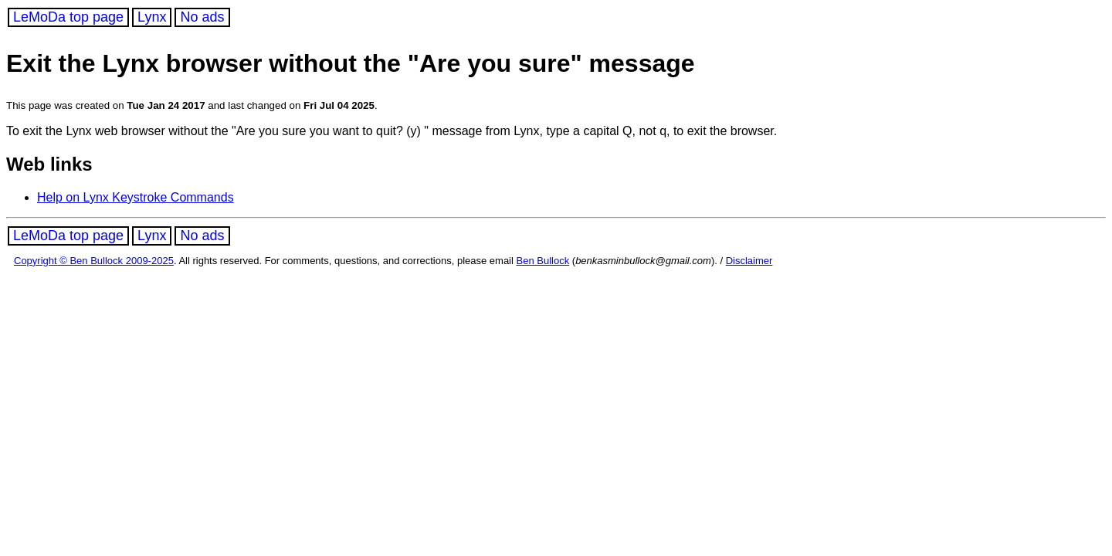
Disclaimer (749, 260)
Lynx (151, 17)
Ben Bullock (543, 260)
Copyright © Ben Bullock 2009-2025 (94, 260)
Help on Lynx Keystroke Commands (135, 197)
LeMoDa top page (68, 17)
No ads (202, 17)
